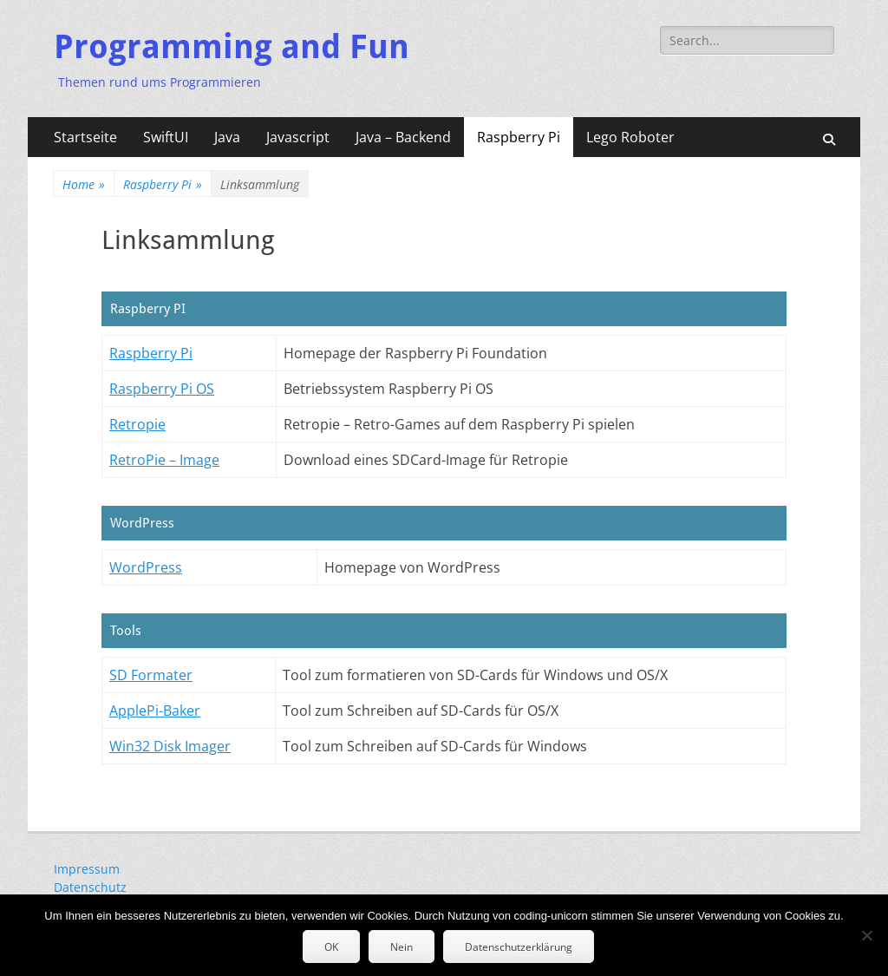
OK (331, 947)
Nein (401, 947)
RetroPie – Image (164, 459)
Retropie (137, 424)
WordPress (145, 567)
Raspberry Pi (518, 137)
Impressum (87, 869)
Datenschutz (90, 887)
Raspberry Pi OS (161, 388)
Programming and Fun (231, 47)
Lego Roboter (630, 137)
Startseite (85, 137)
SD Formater (151, 675)
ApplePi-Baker (154, 710)
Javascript (298, 137)
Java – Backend (403, 137)
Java (227, 137)
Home (83, 184)
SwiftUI (165, 137)
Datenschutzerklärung (518, 947)
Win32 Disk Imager (170, 746)
